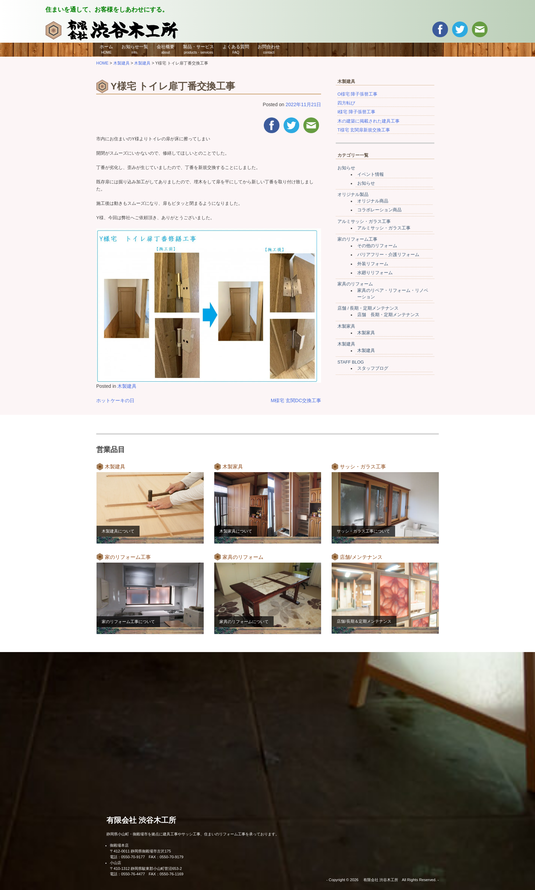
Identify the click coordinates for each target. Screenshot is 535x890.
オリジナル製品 (352, 194)
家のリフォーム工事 (357, 239)
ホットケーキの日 (115, 400)
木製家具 (346, 326)
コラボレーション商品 (379, 210)
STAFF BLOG (350, 362)
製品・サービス (198, 49)
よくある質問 (235, 49)
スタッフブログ (372, 368)
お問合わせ (269, 49)
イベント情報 (370, 174)
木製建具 (126, 386)
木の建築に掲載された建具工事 (368, 121)
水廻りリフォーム (375, 272)
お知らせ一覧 (134, 49)
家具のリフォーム (355, 284)
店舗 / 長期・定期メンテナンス (368, 308)
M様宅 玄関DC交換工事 (296, 400)
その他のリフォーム (377, 245)
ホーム (106, 49)
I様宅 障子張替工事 (356, 112)
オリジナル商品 (372, 201)
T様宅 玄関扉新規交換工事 (363, 130)
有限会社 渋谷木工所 (141, 820)
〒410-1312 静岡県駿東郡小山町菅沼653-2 (146, 868)
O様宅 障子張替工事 (357, 94)
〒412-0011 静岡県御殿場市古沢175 (140, 851)
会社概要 (165, 49)
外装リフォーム (372, 264)
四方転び (346, 103)
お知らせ (346, 168)
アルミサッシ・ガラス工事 (364, 221)
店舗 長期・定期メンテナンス (388, 314)
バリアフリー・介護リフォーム (388, 254)
